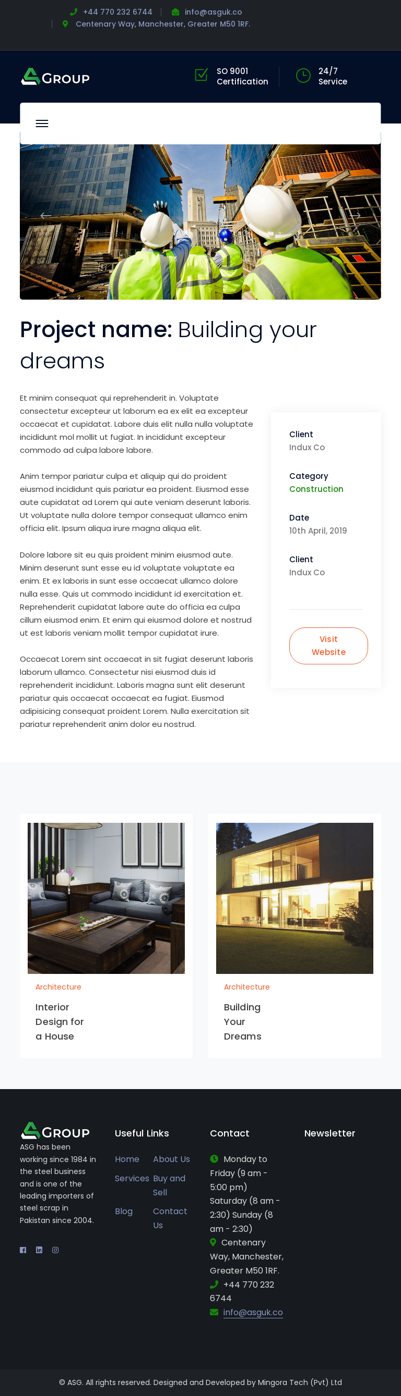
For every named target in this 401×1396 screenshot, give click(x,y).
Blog (124, 1211)
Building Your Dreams (243, 1021)
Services (132, 1178)
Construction (316, 489)
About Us (171, 1159)
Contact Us (170, 1218)
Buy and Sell (169, 1185)
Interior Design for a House (60, 1021)
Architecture (58, 987)
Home (127, 1159)
